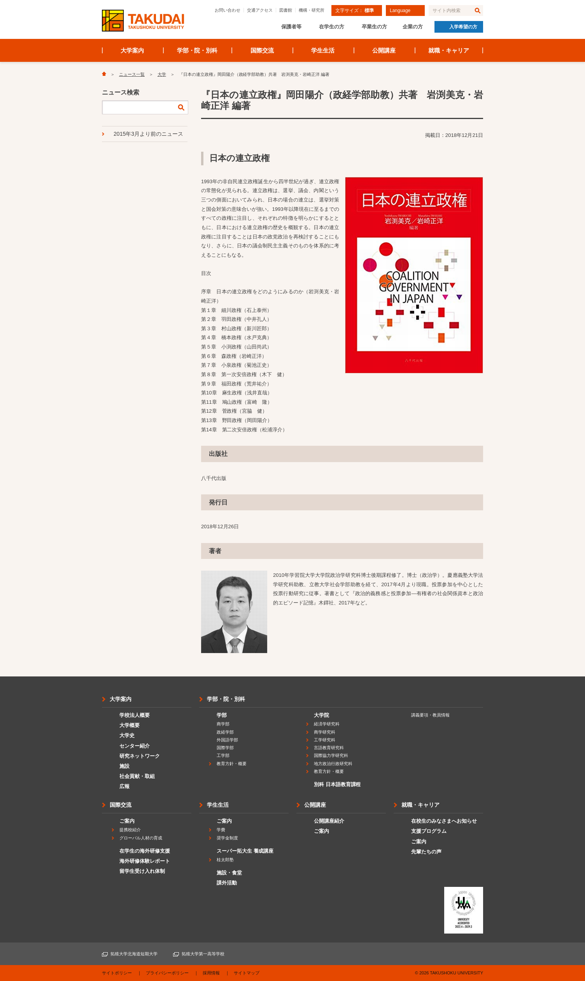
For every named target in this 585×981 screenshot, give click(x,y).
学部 (222, 715)
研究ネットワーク (139, 756)
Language (400, 10)
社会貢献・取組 (137, 776)
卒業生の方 (374, 27)
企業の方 (413, 27)
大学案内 (132, 50)
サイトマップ (246, 972)
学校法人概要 (134, 715)
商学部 (223, 724)
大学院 (321, 715)
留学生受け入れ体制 (142, 871)
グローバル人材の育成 (140, 838)
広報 (124, 786)
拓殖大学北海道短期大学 (134, 953)
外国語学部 (227, 740)
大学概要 (129, 725)
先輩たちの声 (426, 852)
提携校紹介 (130, 829)
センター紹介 (134, 746)
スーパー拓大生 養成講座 (245, 851)
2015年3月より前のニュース (148, 134)
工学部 (223, 755)
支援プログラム (429, 831)
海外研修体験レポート (144, 861)
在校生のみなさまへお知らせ (444, 821)
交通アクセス (260, 10)
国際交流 (262, 50)
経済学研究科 (327, 724)
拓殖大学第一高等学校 (203, 953)
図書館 (285, 10)
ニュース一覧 (132, 74)
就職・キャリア (448, 50)
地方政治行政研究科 (333, 763)
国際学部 (225, 747)
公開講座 (384, 50)
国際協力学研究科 (331, 755)
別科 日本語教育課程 (337, 784)
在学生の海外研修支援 (144, 851)
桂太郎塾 (225, 859)
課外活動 (227, 883)
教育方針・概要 (232, 763)
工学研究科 (324, 740)
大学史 (127, 735)
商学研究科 (324, 732)
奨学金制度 (227, 838)
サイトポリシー (117, 972)
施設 (124, 766)
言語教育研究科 (329, 747)
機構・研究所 (311, 10)
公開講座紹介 (329, 821)
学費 (221, 829)
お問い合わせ (227, 10)
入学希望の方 (463, 27)
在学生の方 (331, 27)
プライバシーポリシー (167, 972)
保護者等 (291, 27)
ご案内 (127, 821)
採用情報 (211, 972)
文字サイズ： (354, 10)
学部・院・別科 (197, 50)
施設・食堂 (229, 873)
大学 (162, 74)
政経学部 (225, 732)
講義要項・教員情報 (430, 715)
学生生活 (323, 50)
